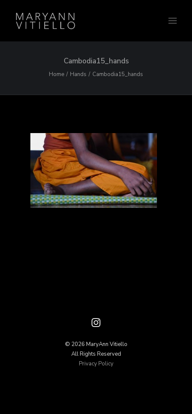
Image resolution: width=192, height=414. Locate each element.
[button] (172, 20)
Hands (78, 74)
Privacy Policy (96, 364)
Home (56, 74)
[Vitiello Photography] (96, 20)
